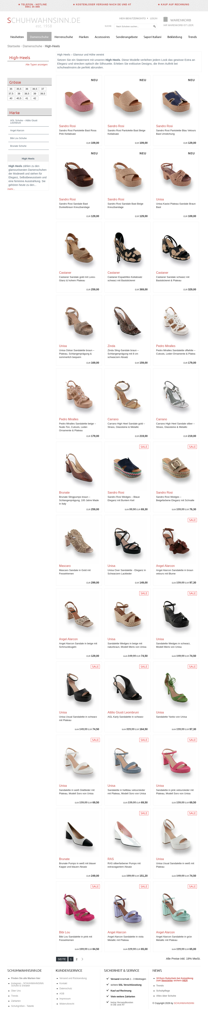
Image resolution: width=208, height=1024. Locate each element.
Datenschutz (65, 988)
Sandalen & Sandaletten (32, 449)
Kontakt (63, 983)
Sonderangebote (127, 37)
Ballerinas (30, 453)
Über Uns (16, 990)
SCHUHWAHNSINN (184, 1003)
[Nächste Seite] (82, 959)
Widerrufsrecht (66, 1003)
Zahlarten (16, 1001)
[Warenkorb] (180, 22)
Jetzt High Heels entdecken (23, 845)
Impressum (65, 998)
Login (153, 18)
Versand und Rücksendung (73, 978)
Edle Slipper (15, 453)
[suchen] (154, 26)
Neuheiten (17, 37)
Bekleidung (174, 37)
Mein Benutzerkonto (132, 18)
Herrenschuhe (64, 37)
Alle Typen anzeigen (36, 64)
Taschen (13, 479)
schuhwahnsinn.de (24, 970)
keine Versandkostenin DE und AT (122, 1003)
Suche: (108, 26)
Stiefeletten (15, 456)
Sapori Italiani (152, 37)
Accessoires (102, 37)
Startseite (13, 46)
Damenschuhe (39, 37)
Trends (192, 37)
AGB (61, 993)
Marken (84, 37)
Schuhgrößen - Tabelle (22, 1006)
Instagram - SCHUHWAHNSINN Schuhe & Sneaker (27, 984)
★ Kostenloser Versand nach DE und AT (102, 4)
